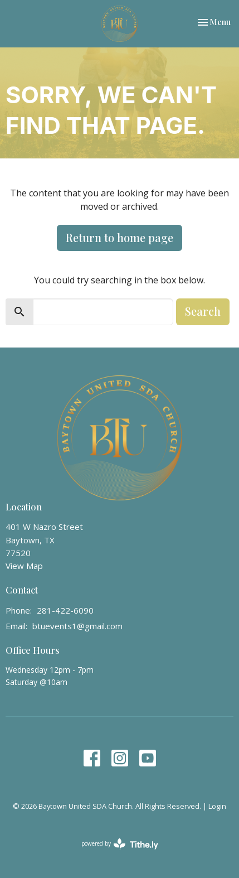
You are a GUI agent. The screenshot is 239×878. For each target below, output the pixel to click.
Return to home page (119, 237)
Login (217, 806)
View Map (24, 565)
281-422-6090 (65, 610)
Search (203, 311)
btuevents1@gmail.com (77, 625)
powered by (119, 844)
